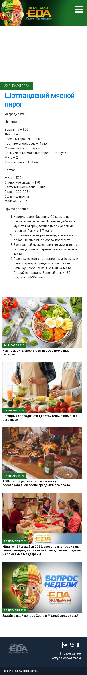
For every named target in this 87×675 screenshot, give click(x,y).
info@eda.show (70, 653)
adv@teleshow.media (66, 658)
